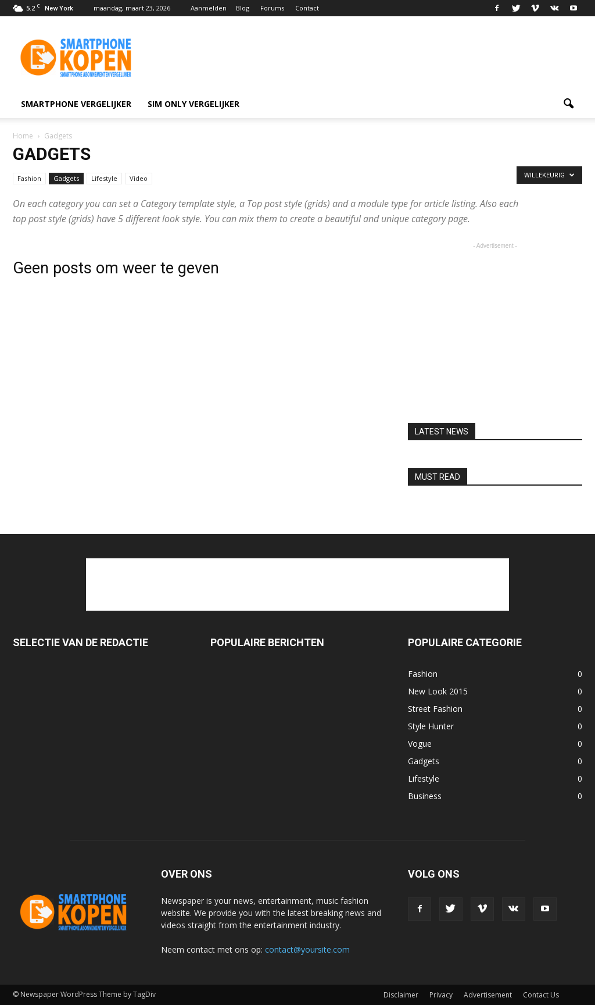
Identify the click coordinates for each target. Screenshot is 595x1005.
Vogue (420, 743)
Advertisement (488, 995)
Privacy (441, 995)
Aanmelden (209, 7)
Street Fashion (435, 708)
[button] (568, 104)
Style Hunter (431, 726)
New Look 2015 (438, 691)
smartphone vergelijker (76, 103)
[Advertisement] (371, 58)
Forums (272, 7)
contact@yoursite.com (307, 949)
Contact (307, 7)
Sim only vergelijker (193, 103)
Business (425, 795)
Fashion (29, 178)
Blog (242, 7)
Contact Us (541, 995)
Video (139, 178)
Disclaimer (400, 995)
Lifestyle (104, 178)
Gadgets (66, 178)
